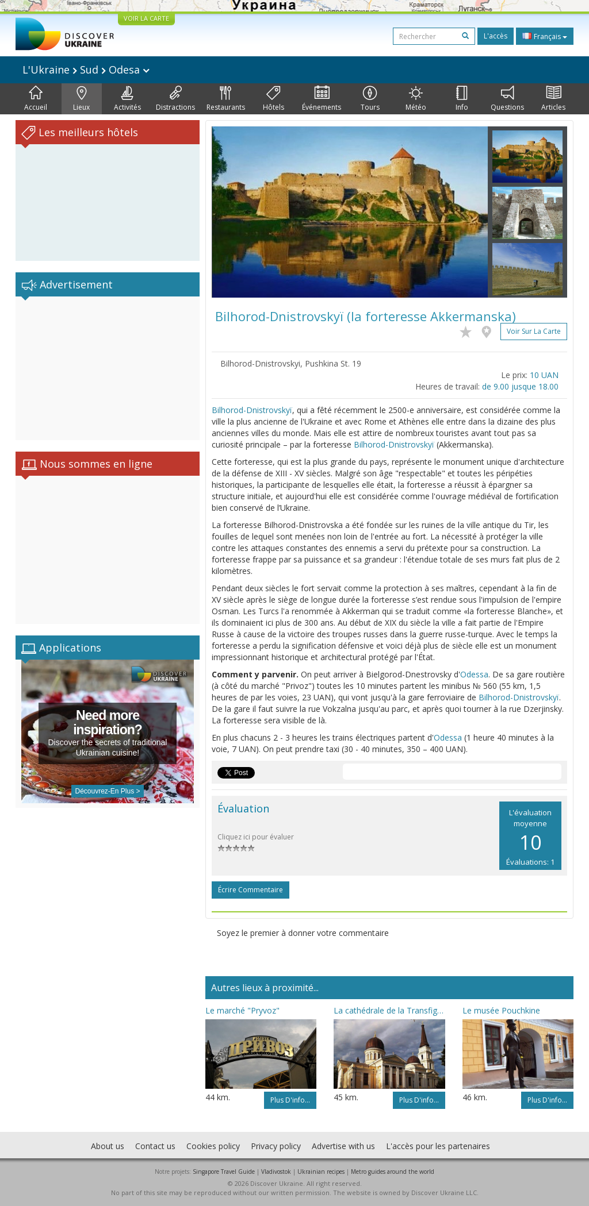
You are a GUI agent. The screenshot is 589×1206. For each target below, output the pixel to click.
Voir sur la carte (534, 331)
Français (544, 36)
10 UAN (544, 374)
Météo (416, 99)
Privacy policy (276, 1146)
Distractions (175, 99)
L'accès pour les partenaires (438, 1146)
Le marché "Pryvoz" (242, 1010)
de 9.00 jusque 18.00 (520, 386)
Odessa (474, 674)
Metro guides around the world (392, 1172)
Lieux (81, 99)
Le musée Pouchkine (501, 1010)
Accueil (35, 99)
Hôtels (273, 99)
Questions (507, 99)
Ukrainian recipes (321, 1172)
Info (462, 99)
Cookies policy (213, 1146)
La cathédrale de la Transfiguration (389, 1010)
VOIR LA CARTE (146, 18)
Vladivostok (276, 1172)
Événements (321, 99)
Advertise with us (343, 1146)
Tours (370, 99)
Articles (553, 99)
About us (107, 1146)
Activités (127, 99)
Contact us (155, 1146)
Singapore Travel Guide (224, 1172)
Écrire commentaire (250, 890)
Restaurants (225, 99)
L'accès (495, 36)
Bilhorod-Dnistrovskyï (252, 409)
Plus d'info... (290, 1100)
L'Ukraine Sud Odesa (86, 69)
